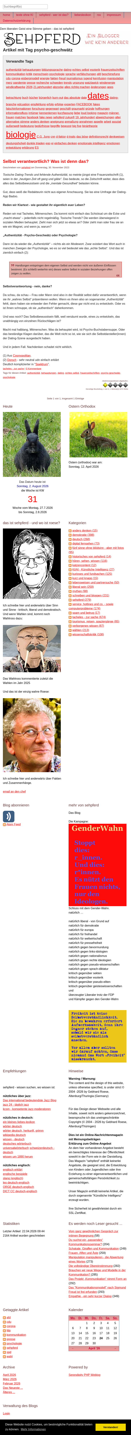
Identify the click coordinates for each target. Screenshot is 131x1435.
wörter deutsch (12, 1126)
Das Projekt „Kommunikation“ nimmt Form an (97, 1278)
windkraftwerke (15, 87)
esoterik (95, 69)
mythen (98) (80, 591)
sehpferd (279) (81, 599)
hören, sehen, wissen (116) (89, 560)
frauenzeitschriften (113, 69)
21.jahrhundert (42, 87)
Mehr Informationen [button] (33, 1429)
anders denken (39, 121)
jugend (88, 78)
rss (99, 14)
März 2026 (10, 1379)
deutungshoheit (16, 143)
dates (98, 95)
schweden (56, 82)
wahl (9, 1356)
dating (68, 69)
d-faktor (61, 136)
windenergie (107, 82)
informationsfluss (17, 113)
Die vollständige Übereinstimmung (91, 1265)
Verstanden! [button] (110, 1427)
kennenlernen (48, 113)
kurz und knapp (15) (85, 578)
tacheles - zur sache (13, 368)
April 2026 (9, 1374)
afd (99, 74)
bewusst (66, 126)
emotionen (113, 143)
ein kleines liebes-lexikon (19, 1122)
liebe (77, 113)
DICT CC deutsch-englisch (20, 1191)
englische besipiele (15, 1173)
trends (68, 82)
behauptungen (31, 69)
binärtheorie (90, 126)
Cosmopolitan (22, 355)
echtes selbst (80, 69)
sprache (70, 74)
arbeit (107, 121)
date (84, 97)
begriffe (55, 126)
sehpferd (58, 117)
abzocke (58, 87)
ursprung (78, 82)
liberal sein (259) (83, 586)
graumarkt (77, 108)
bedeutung (27, 126)
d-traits (71, 136)
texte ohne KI (24, 14)
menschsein (40, 74)
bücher (33, 97)
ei (52, 143)
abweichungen (105, 117)
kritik (29, 74)
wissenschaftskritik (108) (88, 634)
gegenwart (52, 108)
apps (110, 87)
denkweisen (116, 136)
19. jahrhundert (85, 117)
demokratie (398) (83, 534)
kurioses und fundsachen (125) (92, 573)
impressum (114, 14)
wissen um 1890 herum (18, 1156)
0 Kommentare (33, 368)
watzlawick (92, 82)
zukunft (70, 117)
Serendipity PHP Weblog (84, 1374)
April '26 (94, 1348)
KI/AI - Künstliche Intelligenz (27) (93, 569)
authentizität (14, 69)
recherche (42, 82)
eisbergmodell (30, 78)
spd (9, 1352)
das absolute (72, 97)
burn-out (57, 97)
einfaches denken (65, 143)
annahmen (86, 121)
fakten (54, 78)
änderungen (98, 87)
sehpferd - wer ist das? (53, 14)
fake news (45, 117)
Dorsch (11, 359)
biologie (21, 134)
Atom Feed (14, 824)
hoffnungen (102, 108)
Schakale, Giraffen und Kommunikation (94, 1248)
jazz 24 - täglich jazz (16, 1104)
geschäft (65, 108)
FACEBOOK (84, 104)
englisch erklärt (12, 1169)
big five (76, 126)
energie (45, 78)
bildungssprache (52, 69)
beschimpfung (111, 74)
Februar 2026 (11, 1383)
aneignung (57, 121)
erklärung (28, 147)
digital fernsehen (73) (86, 543)
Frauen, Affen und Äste (83, 1252)
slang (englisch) (13, 1178)
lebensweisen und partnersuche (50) (95, 582)
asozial (116, 121)
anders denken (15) (85, 530)
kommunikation (16, 74)
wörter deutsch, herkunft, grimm (23, 1130)
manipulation (115, 78)
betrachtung (13, 97)
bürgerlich (45, 97)
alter (118, 117)
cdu (8, 78)
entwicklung (13, 147)
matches (20, 117)
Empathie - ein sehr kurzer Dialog (90, 1296)
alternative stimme (17, 121)
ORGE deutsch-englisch (18, 1186)
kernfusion (99, 78)
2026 (29, 87)
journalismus (74, 78)
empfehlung (38, 104)
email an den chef (14, 791)
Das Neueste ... (13, 1387)
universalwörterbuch (16, 1147)
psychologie (57, 74)
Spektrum (41, 364)
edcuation (23, 104)
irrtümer (34, 113)
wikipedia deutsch (14, 1134)
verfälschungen (86, 74)
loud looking (88, 113)
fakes (96, 104)
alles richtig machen (77, 87)
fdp (8, 1330)
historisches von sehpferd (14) (91, 556)
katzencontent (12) (84, 565)
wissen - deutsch (13, 1139)
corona (15, 78)
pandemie (19, 82)
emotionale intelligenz (92, 143)
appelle (98, 121)
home (6, 14)
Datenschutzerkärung (16, 20)
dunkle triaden (36, 143)
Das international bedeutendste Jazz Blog (29, 1100)
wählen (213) (80, 630)
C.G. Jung (43, 136)
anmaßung (72, 121)
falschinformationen (18, 108)
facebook (33, 117)
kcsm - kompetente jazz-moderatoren (27, 1109)
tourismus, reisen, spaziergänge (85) (95, 621)
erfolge (59, 104)
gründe (89, 108)
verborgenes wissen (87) (88, 625)
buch (25, 97)
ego (48, 143)
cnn (52, 136)
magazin (102, 113)
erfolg (50, 104)
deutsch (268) (81, 539)
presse (31, 82)
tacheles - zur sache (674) (89, 617)
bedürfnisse (42, 126)
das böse (82, 136)
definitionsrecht (98, 136)
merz (9, 82)
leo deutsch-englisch (16, 1182)
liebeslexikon (82, 14)
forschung (38, 108)
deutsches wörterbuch (17, 1143)
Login (6, 1413)
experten (69, 104)
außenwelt (12, 126)
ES (37, 147)
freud (62, 78)
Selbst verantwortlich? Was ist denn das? (46, 161)
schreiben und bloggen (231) (90, 595)
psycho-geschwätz (110, 373)
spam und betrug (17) (86, 612)
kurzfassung (65, 113)
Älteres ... (9, 1392)
